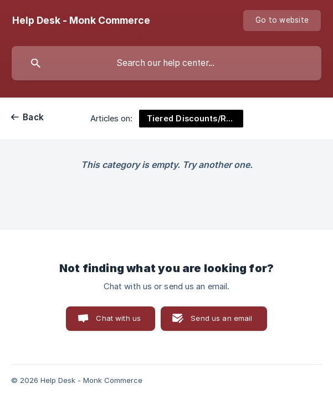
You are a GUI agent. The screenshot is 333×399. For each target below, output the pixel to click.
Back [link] (33, 117)
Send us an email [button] (221, 318)
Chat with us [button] (118, 318)
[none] (81, 20)
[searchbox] (166, 63)
